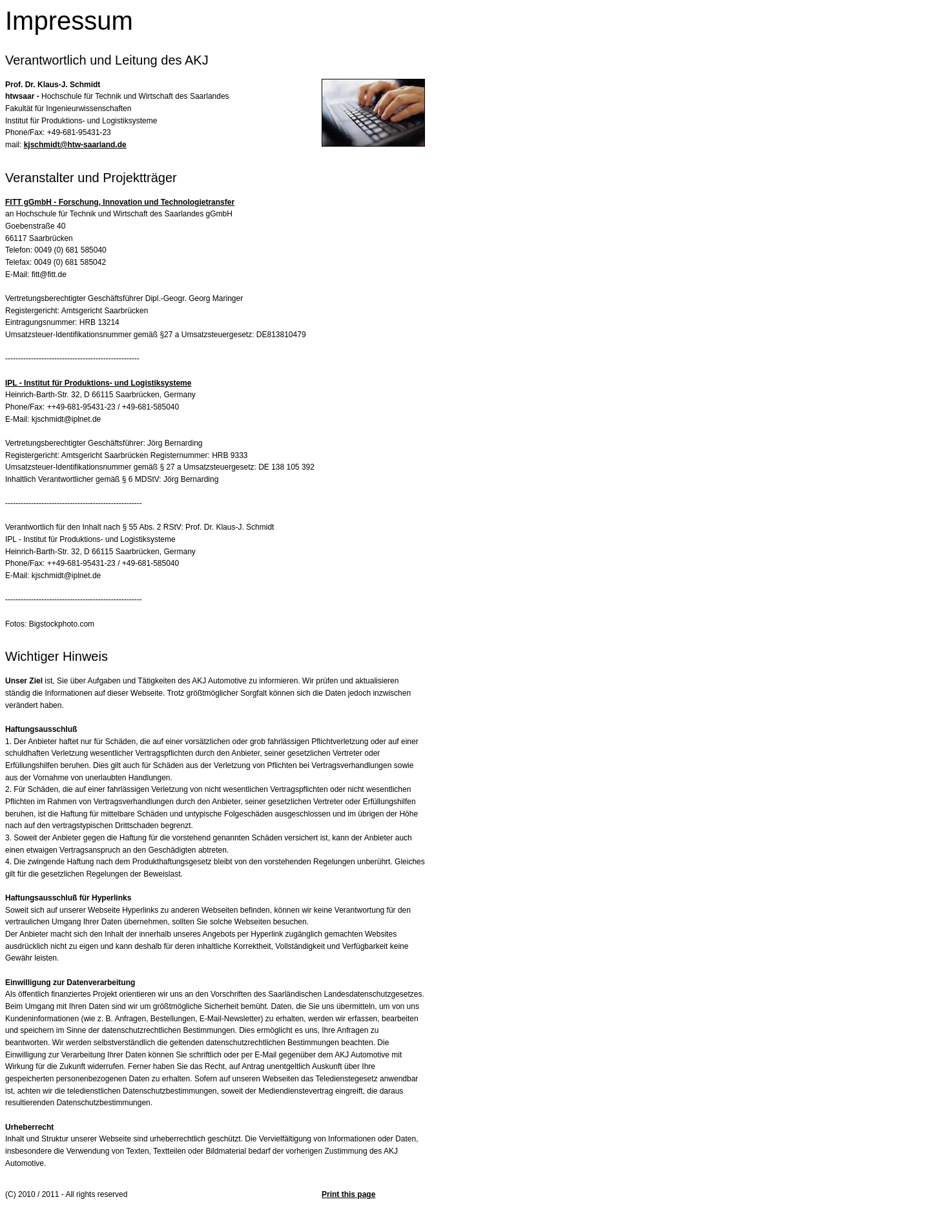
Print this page (348, 1194)
